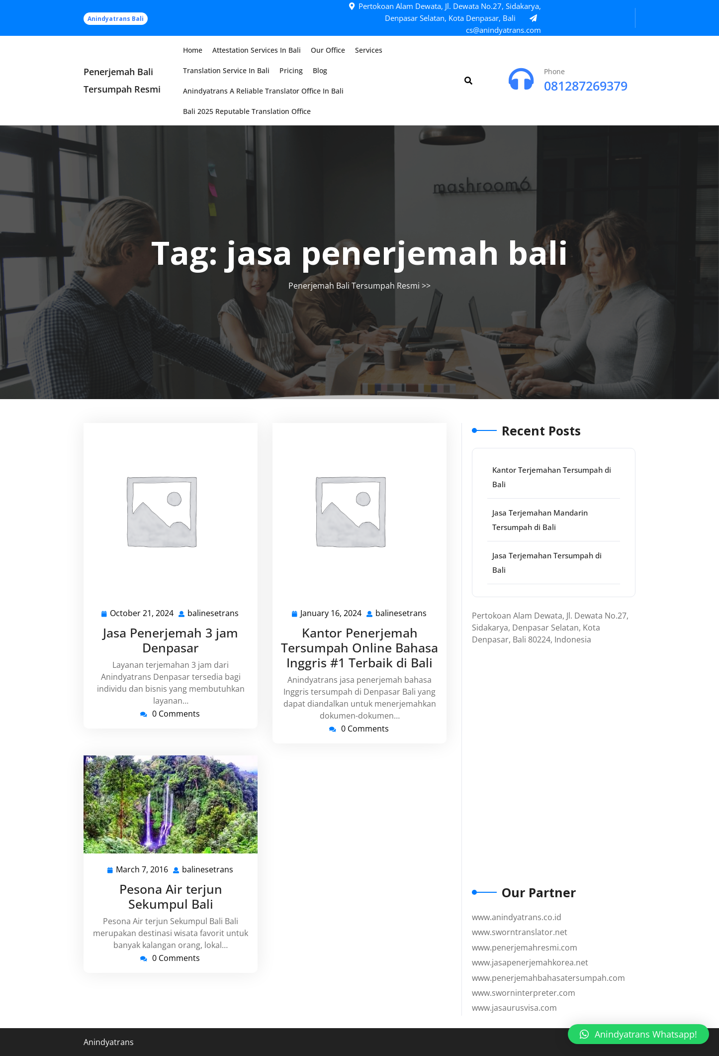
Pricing (291, 70)
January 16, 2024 (331, 613)
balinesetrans (213, 613)
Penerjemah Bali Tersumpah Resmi (354, 285)
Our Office (328, 50)
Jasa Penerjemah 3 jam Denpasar (170, 640)
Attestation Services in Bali (256, 50)
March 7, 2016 (142, 869)
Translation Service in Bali (226, 70)
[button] (638, 1034)
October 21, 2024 (142, 613)
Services (368, 50)
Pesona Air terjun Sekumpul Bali (170, 896)
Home (192, 50)
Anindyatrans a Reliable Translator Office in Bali (263, 91)
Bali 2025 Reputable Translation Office (247, 111)
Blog (320, 70)
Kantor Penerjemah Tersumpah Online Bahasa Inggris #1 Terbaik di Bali (359, 647)
